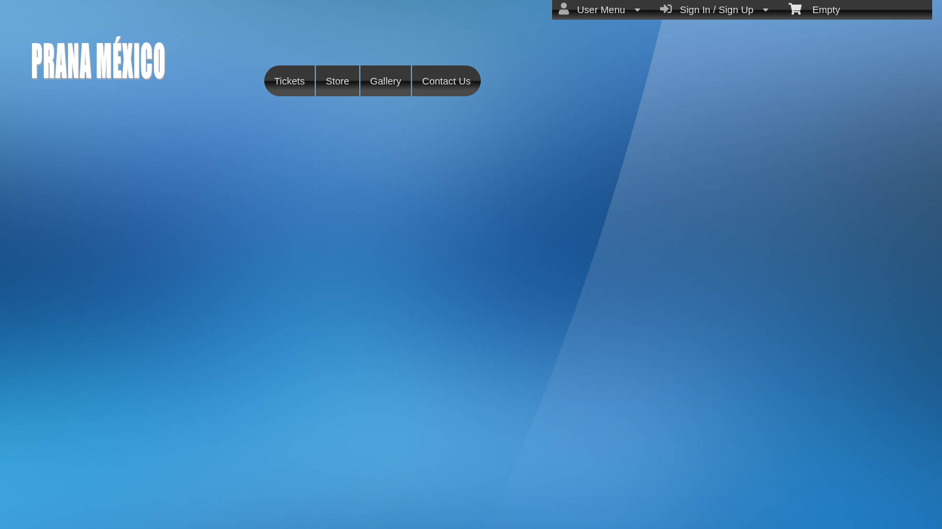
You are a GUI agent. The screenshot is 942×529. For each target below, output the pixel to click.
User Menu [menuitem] (599, 9)
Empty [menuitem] (814, 8)
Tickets (289, 80)
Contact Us (446, 80)
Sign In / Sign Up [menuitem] (714, 9)
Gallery (386, 80)
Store (337, 80)
